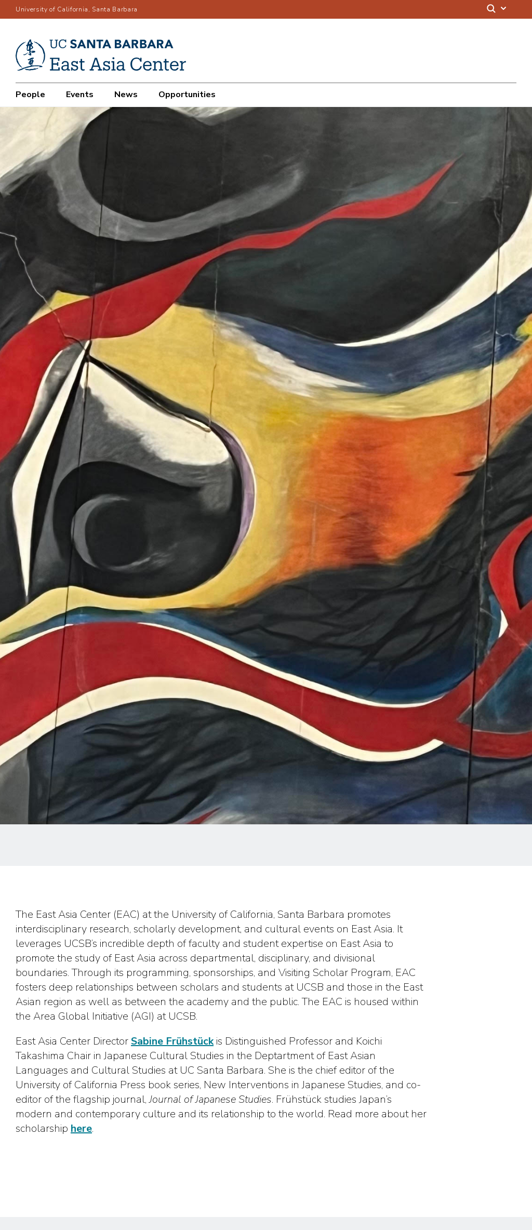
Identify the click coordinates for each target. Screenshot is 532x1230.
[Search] (497, 10)
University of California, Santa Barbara (77, 9)
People (30, 94)
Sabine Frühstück (172, 1041)
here (81, 1128)
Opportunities (187, 94)
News (126, 94)
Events (80, 94)
